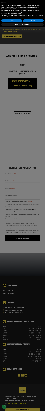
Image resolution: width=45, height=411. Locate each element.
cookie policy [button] (13, 8)
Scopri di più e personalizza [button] (22, 24)
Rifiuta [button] (12, 20)
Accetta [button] (33, 20)
